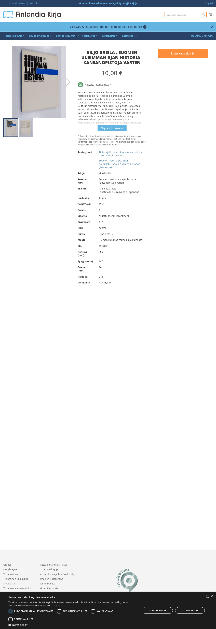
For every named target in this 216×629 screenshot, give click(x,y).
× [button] (212, 596)
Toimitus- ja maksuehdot (17, 588)
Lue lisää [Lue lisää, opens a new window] (56, 605)
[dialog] (108, 610)
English (209, 3)
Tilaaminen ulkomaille (15, 578)
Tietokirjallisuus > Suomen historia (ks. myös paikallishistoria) (120, 154)
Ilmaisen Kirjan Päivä (51, 578)
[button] (68, 82)
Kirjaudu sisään (17, 3)
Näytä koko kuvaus (112, 128)
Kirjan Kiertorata (49, 588)
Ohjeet (7, 564)
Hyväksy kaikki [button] (157, 610)
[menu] (108, 36)
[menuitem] (13, 36)
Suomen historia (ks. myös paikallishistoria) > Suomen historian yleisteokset (119, 164)
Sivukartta (9, 583)
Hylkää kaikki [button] (190, 610)
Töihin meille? (47, 583)
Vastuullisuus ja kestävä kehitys (57, 574)
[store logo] (32, 14)
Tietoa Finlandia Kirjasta (53, 564)
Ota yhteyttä (10, 569)
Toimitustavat (11, 574)
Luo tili (34, 3)
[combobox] (186, 14)
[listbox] (207, 596)
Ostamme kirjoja (49, 569)
